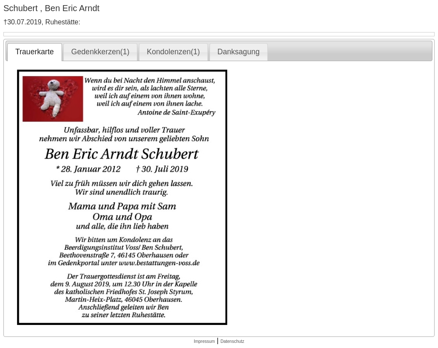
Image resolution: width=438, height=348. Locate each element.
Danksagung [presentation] (238, 51)
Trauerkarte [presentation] (34, 51)
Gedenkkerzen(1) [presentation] (100, 51)
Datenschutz (232, 341)
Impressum (204, 341)
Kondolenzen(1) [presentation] (173, 51)
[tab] (34, 52)
